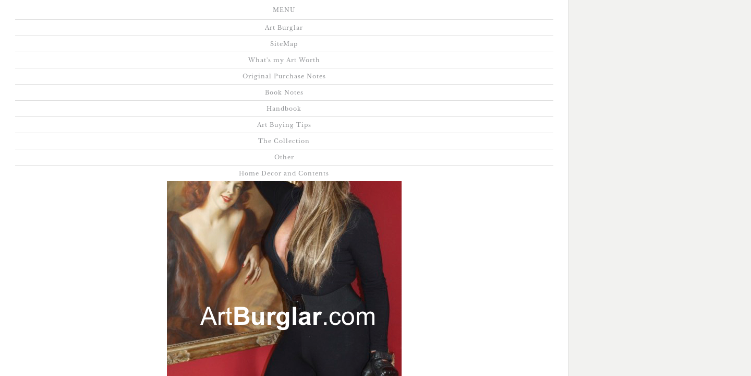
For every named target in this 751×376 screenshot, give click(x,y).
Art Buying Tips (509, 14)
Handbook (438, 14)
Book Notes (376, 14)
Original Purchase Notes (289, 14)
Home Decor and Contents (346, 43)
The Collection (203, 43)
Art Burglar (50, 14)
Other (265, 43)
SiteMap (109, 14)
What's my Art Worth (185, 14)
